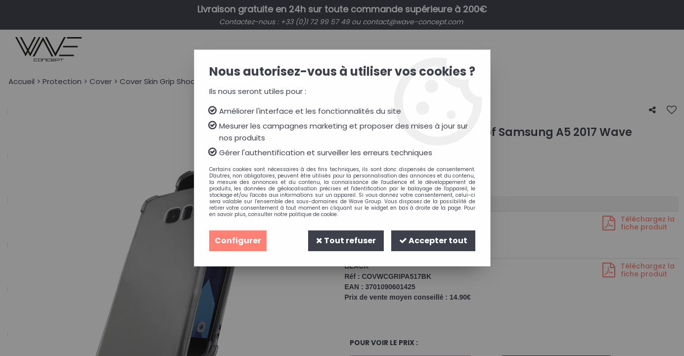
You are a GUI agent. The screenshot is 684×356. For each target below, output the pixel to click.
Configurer (238, 240)
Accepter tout (433, 240)
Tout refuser (346, 240)
